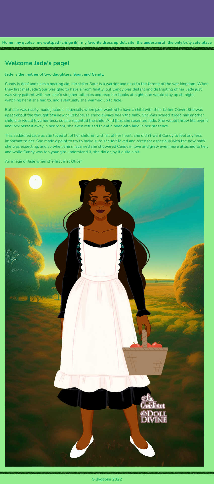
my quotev (25, 42)
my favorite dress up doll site (107, 42)
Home (7, 42)
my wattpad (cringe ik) (58, 42)
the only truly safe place (190, 42)
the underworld (151, 42)
